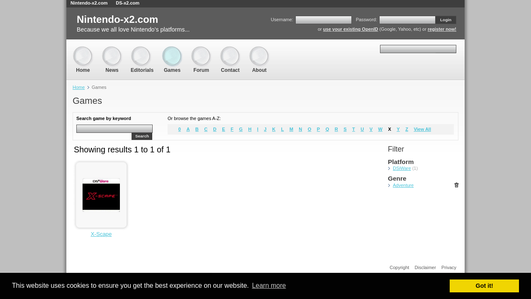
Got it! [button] (484, 285)
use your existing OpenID (350, 29)
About (259, 50)
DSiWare (402, 168)
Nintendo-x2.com (89, 2)
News (112, 50)
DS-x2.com (127, 2)
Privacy (448, 267)
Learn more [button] (269, 285)
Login (445, 19)
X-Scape (101, 234)
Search (142, 136)
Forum (201, 50)
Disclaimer (425, 267)
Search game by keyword (103, 118)
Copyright (399, 267)
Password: (366, 19)
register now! (442, 29)
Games (172, 50)
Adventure (403, 185)
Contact (230, 50)
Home (83, 50)
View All (422, 129)
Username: (282, 19)
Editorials (142, 50)
